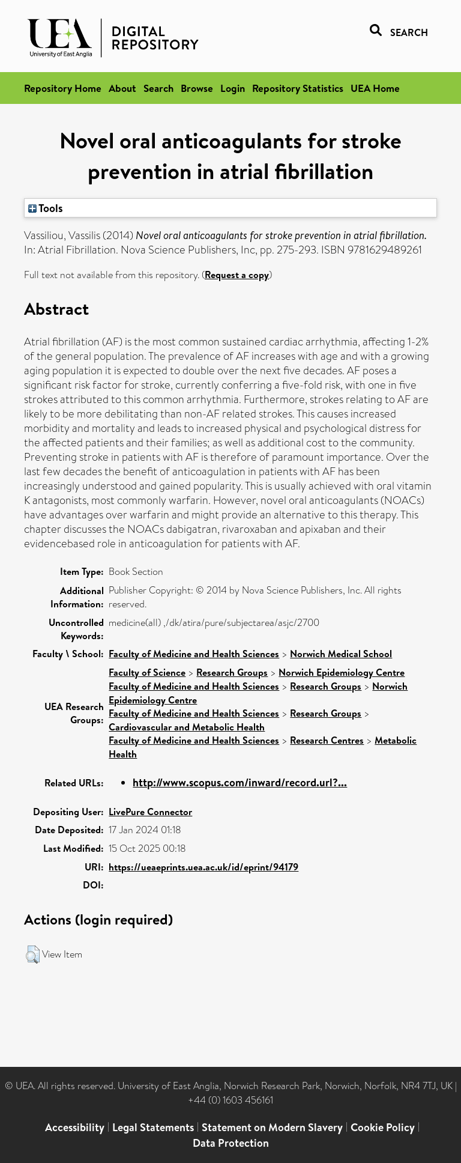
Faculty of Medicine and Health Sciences (194, 653)
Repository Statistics (297, 88)
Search (158, 88)
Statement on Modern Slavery (272, 1127)
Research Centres (327, 740)
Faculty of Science (147, 672)
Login (232, 88)
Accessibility (74, 1127)
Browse (197, 88)
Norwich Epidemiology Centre (342, 672)
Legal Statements (153, 1127)
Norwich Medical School (341, 653)
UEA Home (375, 88)
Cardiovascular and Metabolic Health (187, 726)
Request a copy (237, 274)
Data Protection (231, 1142)
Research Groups (232, 672)
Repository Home (62, 88)
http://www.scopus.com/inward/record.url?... (240, 782)
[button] (33, 955)
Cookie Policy (383, 1127)
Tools (45, 208)
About (122, 88)
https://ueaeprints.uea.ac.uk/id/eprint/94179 (203, 866)
